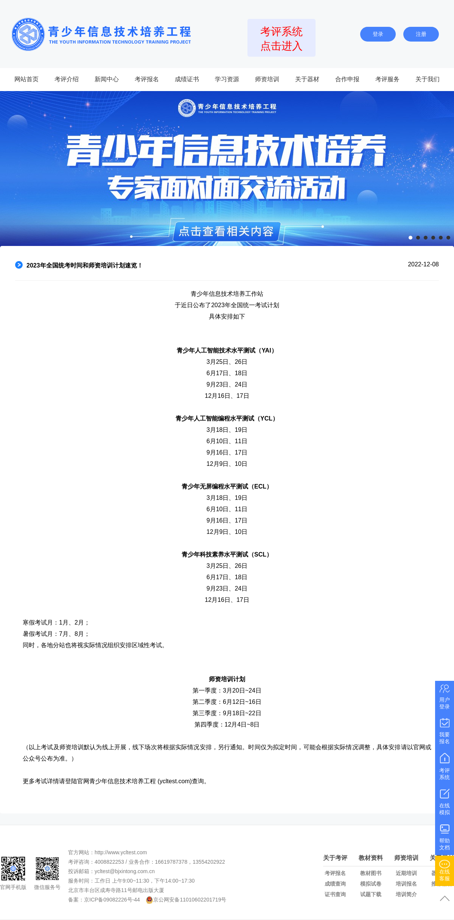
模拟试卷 (370, 884)
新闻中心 (107, 79)
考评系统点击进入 (281, 39)
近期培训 (406, 873)
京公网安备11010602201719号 (189, 900)
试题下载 (370, 894)
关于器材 (307, 79)
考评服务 (387, 79)
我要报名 (444, 730)
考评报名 (147, 79)
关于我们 (427, 79)
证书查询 (335, 894)
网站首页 (26, 79)
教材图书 (370, 873)
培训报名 (406, 884)
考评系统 (444, 765)
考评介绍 (66, 79)
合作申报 (347, 79)
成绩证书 (187, 79)
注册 (421, 34)
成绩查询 (335, 884)
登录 (378, 34)
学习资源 (227, 79)
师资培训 (267, 79)
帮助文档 (444, 836)
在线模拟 (444, 800)
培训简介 (406, 894)
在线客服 (444, 870)
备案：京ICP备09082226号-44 (104, 900)
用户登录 (444, 695)
